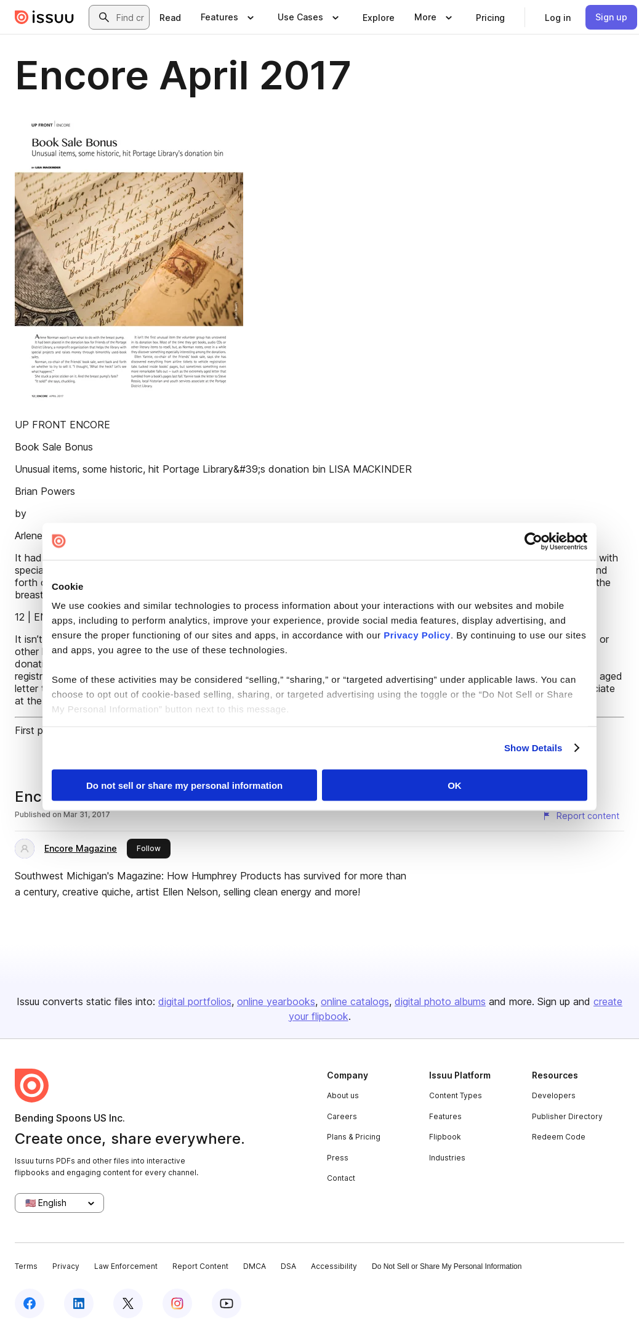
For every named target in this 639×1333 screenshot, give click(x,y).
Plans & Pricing (353, 1136)
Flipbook (445, 1136)
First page (37, 730)
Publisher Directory (567, 1116)
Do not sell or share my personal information (184, 785)
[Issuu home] (44, 17)
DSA (288, 1266)
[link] (170, 17)
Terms (26, 1266)
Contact (341, 1178)
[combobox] (130, 17)
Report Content (200, 1266)
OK (455, 785)
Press (337, 1157)
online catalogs (355, 1001)
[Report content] (580, 816)
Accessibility (334, 1266)
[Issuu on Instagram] (177, 1303)
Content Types (455, 1095)
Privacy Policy (417, 635)
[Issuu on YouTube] (226, 1303)
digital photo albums (440, 1001)
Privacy (65, 1266)
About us (343, 1095)
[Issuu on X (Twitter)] (128, 1303)
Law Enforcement (126, 1266)
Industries (447, 1157)
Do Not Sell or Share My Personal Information (446, 1266)
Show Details (533, 748)
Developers (554, 1095)
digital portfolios (194, 1001)
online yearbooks (276, 1001)
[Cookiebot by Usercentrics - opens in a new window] (533, 541)
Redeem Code (558, 1136)
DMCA (254, 1266)
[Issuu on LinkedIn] (79, 1303)
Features (445, 1116)
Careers (342, 1116)
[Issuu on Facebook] (29, 1303)
